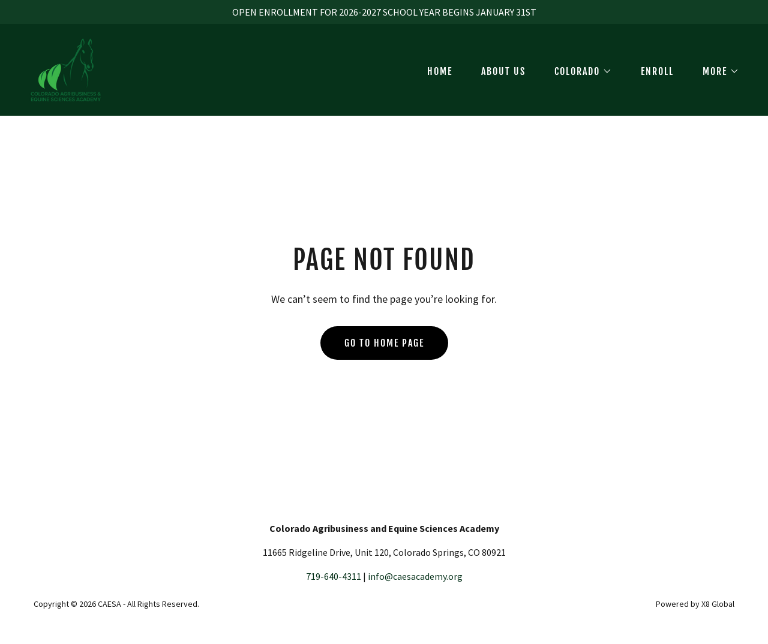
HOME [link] (439, 71)
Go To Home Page (384, 343)
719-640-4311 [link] (333, 576)
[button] (578, 71)
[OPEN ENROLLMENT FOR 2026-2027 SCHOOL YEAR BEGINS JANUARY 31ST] (384, 12)
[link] (66, 68)
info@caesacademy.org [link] (415, 576)
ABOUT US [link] (503, 71)
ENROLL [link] (657, 71)
